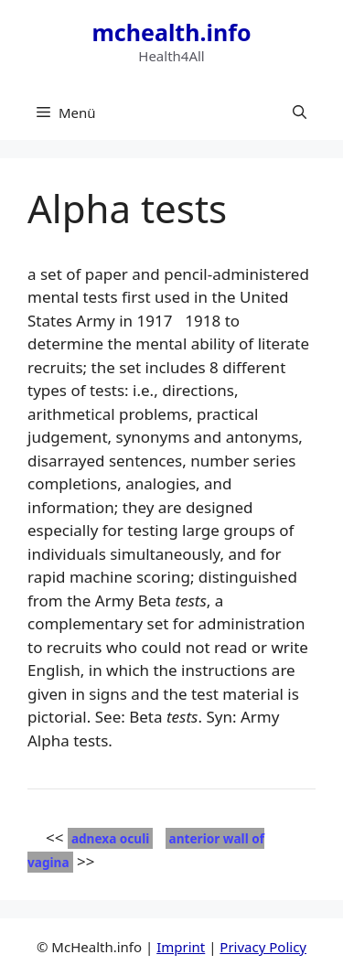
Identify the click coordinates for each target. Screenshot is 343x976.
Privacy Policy (263, 947)
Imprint (180, 947)
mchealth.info (171, 32)
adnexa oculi (110, 838)
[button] (299, 112)
